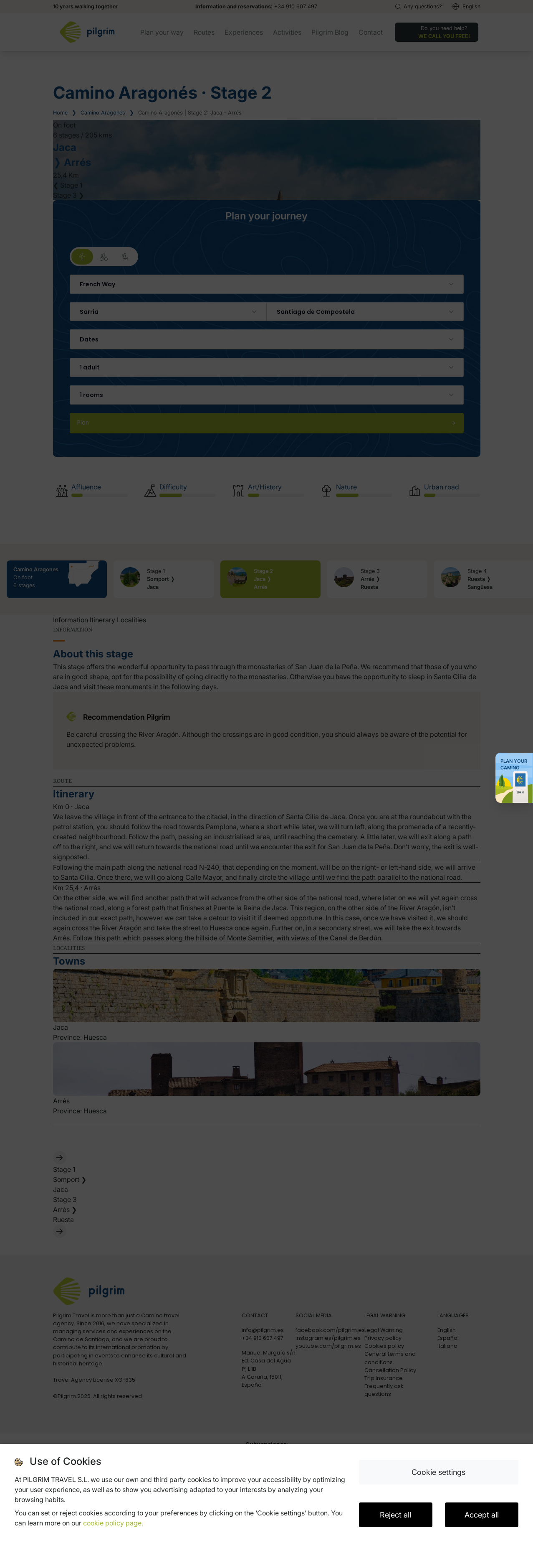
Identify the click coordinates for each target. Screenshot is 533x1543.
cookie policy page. (113, 1523)
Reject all (395, 1514)
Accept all (482, 1514)
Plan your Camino (513, 764)
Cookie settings (438, 1472)
